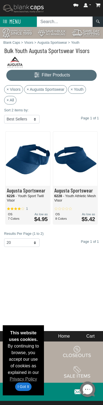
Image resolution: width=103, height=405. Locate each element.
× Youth (77, 89)
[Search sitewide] (65, 21)
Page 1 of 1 (90, 241)
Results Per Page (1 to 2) (24, 234)
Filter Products (51, 75)
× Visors (14, 89)
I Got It (23, 386)
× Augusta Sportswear (45, 89)
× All (10, 100)
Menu (11, 22)
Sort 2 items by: (16, 110)
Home (64, 336)
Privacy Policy (23, 379)
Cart (90, 336)
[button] (76, 4)
